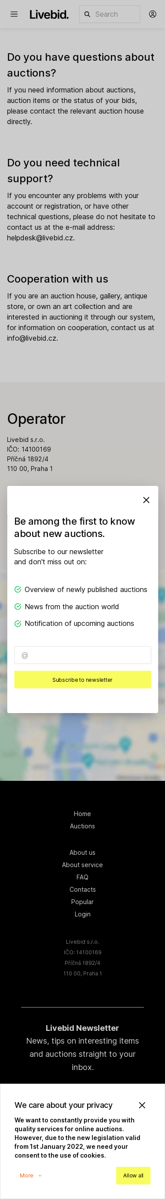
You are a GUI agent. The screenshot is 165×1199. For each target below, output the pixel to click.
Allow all (133, 1175)
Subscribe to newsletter (82, 680)
